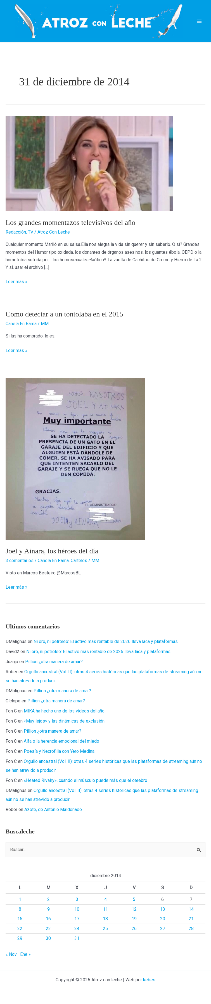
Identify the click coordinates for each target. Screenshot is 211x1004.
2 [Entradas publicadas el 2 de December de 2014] (48, 899)
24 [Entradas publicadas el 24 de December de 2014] (76, 928)
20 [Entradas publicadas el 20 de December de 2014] (162, 918)
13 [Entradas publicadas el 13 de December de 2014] (162, 909)
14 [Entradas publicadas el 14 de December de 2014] (191, 909)
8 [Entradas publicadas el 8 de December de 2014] (20, 909)
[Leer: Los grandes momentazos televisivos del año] (89, 163)
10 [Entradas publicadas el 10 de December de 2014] (76, 909)
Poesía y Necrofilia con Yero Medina (59, 751)
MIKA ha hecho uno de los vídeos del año (64, 711)
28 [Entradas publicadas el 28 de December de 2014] (191, 928)
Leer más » (16, 281)
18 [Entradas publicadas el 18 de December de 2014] (105, 918)
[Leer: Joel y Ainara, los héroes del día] (75, 458)
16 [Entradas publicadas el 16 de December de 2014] (48, 918)
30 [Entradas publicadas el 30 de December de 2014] (48, 938)
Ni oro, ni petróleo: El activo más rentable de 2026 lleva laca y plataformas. (106, 641)
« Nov (11, 954)
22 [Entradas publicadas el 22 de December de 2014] (19, 928)
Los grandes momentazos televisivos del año (70, 222)
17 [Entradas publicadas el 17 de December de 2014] (76, 918)
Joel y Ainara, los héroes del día (52, 551)
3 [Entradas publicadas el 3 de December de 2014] (77, 899)
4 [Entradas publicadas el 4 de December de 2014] (105, 899)
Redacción (16, 232)
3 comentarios (20, 560)
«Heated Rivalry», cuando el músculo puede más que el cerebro (85, 780)
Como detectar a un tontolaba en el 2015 (64, 314)
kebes (149, 979)
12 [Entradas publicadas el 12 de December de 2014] (134, 909)
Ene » (25, 954)
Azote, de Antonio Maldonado (53, 809)
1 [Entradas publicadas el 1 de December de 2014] (20, 899)
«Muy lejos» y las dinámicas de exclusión (64, 721)
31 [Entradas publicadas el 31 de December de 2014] (76, 938)
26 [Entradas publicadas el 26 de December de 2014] (134, 928)
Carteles (79, 560)
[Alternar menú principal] (199, 21)
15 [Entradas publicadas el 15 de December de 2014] (19, 918)
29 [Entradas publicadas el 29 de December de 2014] (19, 938)
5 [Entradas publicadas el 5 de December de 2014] (134, 899)
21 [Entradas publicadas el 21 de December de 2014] (191, 918)
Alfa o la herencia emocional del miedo (61, 741)
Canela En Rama (21, 323)
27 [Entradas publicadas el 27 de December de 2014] (162, 928)
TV (30, 232)
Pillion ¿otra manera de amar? (54, 661)
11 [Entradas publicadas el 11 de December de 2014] (105, 909)
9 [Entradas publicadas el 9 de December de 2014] (48, 909)
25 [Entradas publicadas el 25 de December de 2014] (105, 928)
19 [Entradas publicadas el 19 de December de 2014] (134, 918)
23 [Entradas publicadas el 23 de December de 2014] (48, 928)
